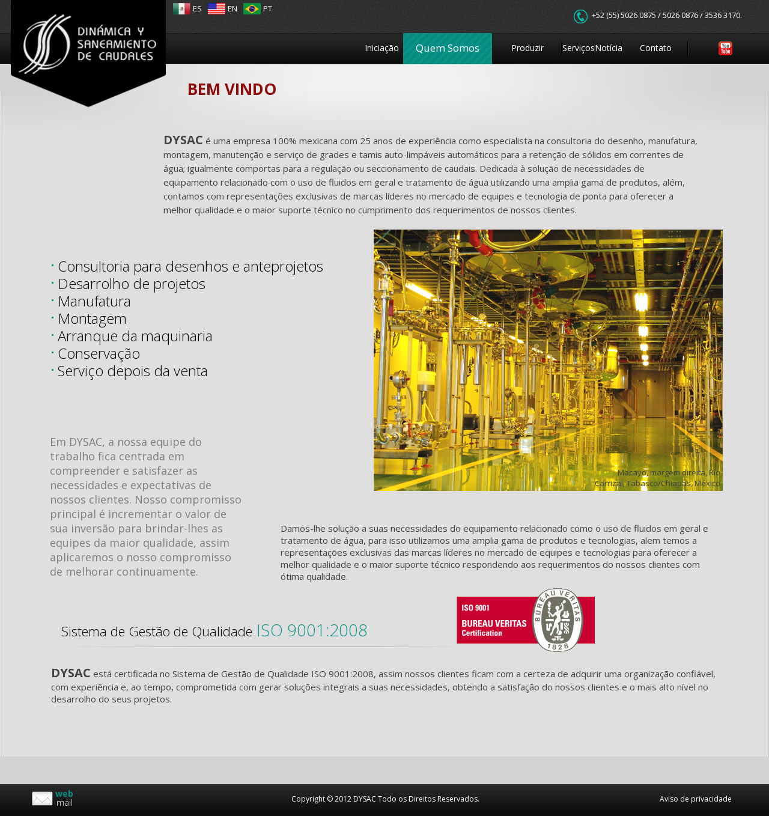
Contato (656, 47)
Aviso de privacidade (696, 799)
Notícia (608, 47)
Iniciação (382, 47)
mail (64, 798)
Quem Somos (447, 48)
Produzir (527, 47)
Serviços (578, 47)
